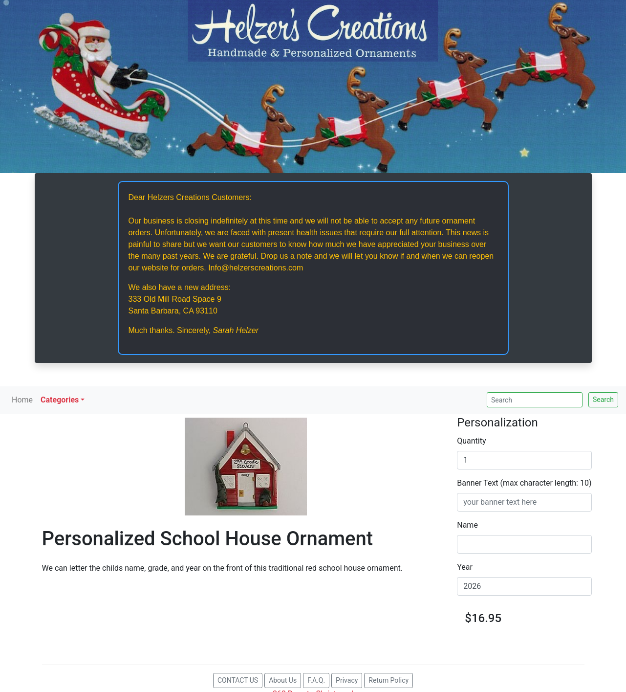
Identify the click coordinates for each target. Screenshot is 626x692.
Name (467, 525)
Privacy (347, 680)
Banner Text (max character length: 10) (524, 483)
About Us (283, 680)
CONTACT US (237, 680)
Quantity (471, 441)
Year (465, 567)
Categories (60, 399)
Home (22, 399)
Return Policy (388, 680)
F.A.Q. (316, 680)
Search (603, 399)
